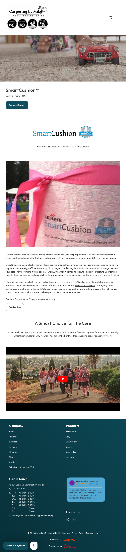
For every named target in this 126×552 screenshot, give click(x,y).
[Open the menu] (117, 17)
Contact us (15, 307)
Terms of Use (92, 533)
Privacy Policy (78, 533)
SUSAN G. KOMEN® (85, 285)
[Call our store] (33, 546)
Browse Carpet (17, 105)
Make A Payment (15, 545)
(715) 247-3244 (19, 488)
